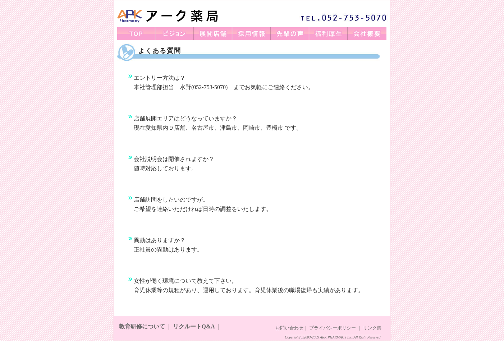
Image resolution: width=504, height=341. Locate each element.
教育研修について (142, 326)
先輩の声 (290, 33)
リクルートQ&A (194, 326)
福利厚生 (329, 33)
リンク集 (372, 328)
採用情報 (252, 33)
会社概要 (367, 33)
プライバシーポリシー (332, 328)
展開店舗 (213, 33)
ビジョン (175, 33)
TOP (136, 33)
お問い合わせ (289, 328)
